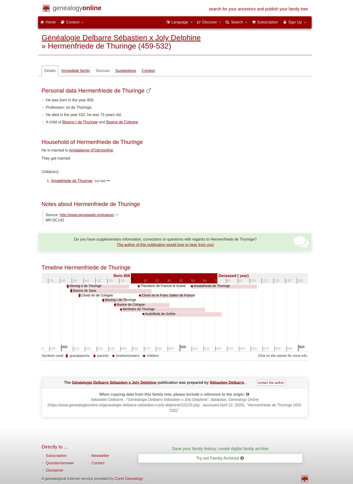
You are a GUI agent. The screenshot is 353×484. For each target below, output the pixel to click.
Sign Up (294, 22)
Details (50, 71)
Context (148, 71)
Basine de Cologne (122, 122)
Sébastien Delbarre (227, 382)
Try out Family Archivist (220, 458)
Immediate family (75, 71)
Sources (103, 71)
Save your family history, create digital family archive (220, 448)
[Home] (77, 9)
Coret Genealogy (129, 479)
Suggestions (125, 71)
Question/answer (60, 463)
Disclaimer (55, 470)
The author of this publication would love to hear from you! (165, 245)
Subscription (56, 456)
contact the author (271, 383)
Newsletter (100, 456)
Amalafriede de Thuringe (72, 181)
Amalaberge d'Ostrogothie (91, 150)
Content (72, 22)
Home (48, 22)
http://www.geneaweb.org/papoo (87, 215)
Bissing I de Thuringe (80, 122)
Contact (97, 463)
